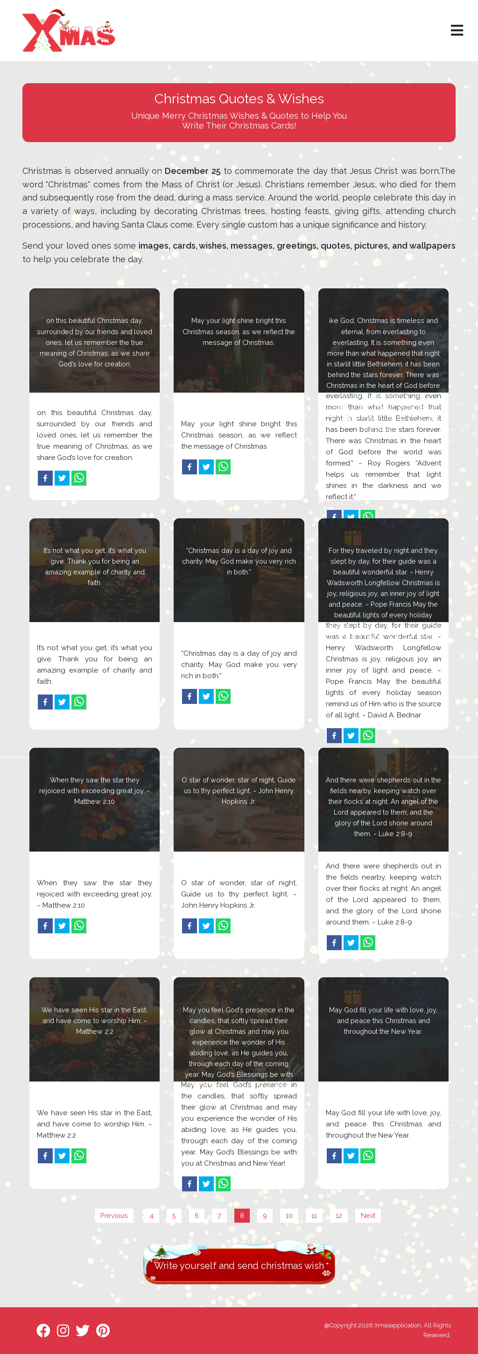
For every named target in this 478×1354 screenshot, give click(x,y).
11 (314, 1215)
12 (339, 1215)
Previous (114, 1215)
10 (289, 1215)
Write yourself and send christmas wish (239, 1265)
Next (368, 1215)
